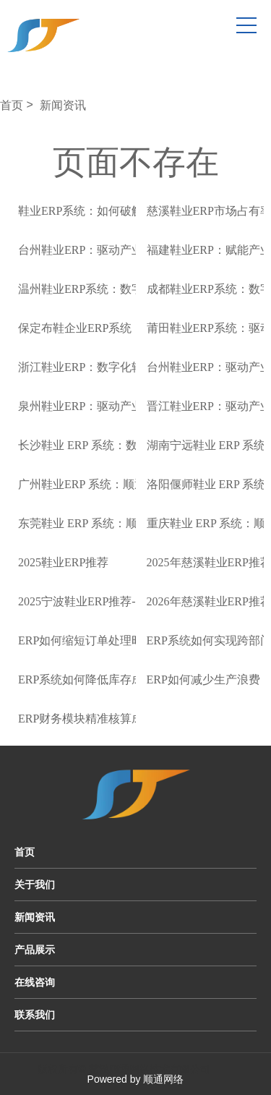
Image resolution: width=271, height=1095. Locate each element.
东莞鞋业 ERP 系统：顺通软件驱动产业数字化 (135, 523)
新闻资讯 (63, 105)
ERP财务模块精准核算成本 (86, 718)
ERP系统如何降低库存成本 (86, 679)
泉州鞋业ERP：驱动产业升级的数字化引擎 (127, 406)
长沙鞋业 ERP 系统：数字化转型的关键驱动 (129, 445)
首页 (11, 105)
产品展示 (34, 949)
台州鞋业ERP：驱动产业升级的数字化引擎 (127, 250)
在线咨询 (34, 982)
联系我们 (34, 1015)
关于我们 (34, 884)
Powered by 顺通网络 (135, 1079)
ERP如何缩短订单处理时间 (86, 640)
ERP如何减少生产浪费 (203, 679)
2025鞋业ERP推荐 (63, 562)
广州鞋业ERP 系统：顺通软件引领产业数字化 (134, 484)
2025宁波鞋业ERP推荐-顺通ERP (99, 601)
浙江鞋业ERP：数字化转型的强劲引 (109, 367)
